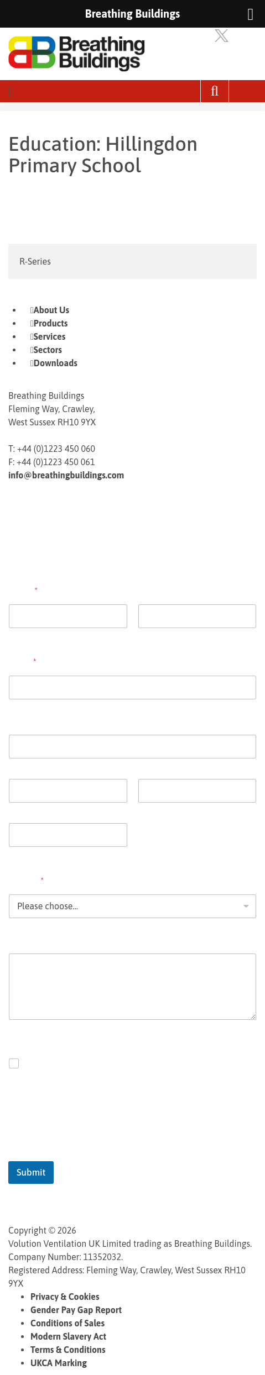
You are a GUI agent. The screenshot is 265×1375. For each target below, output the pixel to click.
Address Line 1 (33, 765)
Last (145, 635)
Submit (31, 1172)
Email (23, 662)
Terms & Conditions (68, 1350)
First (16, 635)
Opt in (37, 1063)
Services (49, 336)
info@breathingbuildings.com (66, 475)
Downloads (55, 363)
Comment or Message (51, 940)
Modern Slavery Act (68, 1336)
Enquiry (26, 881)
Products (51, 323)
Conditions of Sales (67, 1323)
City (15, 809)
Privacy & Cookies (65, 1297)
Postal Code (29, 854)
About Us (51, 310)
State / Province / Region (180, 809)
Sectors (48, 350)
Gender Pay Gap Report (76, 1310)
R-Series (35, 261)
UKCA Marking (58, 1363)
